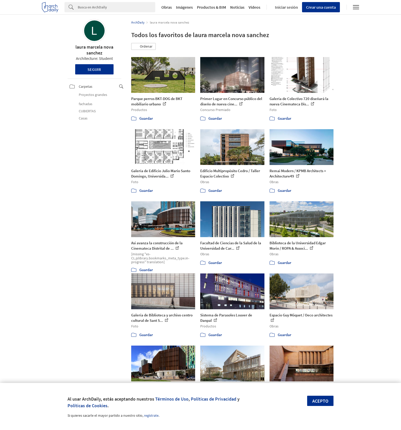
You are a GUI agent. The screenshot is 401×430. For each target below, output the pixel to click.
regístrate (151, 415)
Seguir (94, 69)
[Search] (116, 7)
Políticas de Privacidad (213, 399)
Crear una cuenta (321, 7)
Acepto (320, 401)
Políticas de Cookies (87, 406)
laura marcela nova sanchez (94, 50)
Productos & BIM (211, 7)
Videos (254, 7)
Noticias (237, 7)
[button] (143, 46)
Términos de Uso (171, 399)
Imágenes (184, 7)
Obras (166, 7)
